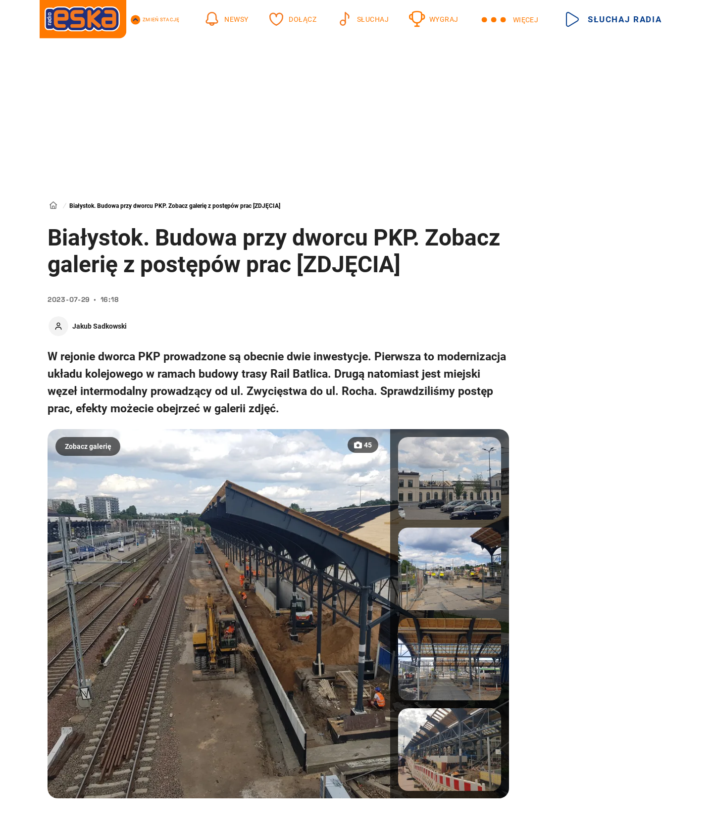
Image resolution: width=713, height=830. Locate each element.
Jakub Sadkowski (99, 326)
